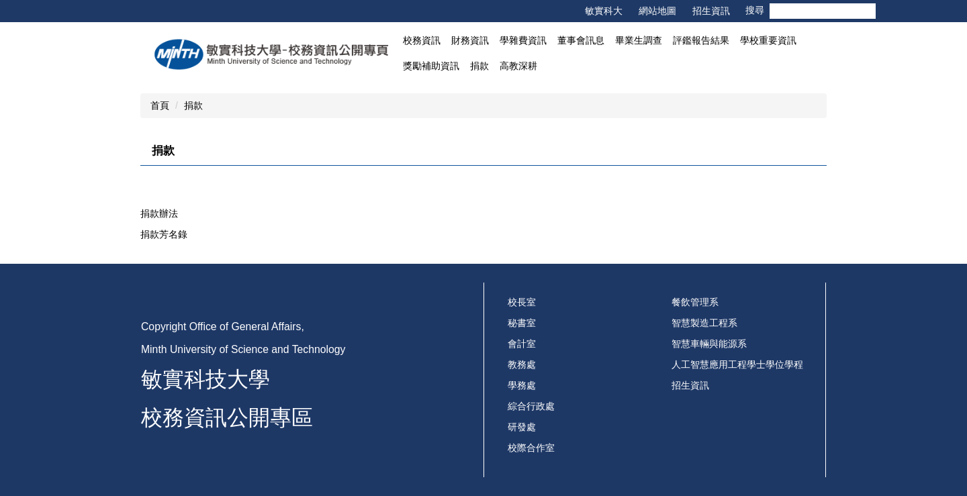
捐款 (193, 105)
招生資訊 (711, 10)
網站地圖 (657, 10)
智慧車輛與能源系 (709, 343)
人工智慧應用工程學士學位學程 (737, 364)
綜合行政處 (531, 406)
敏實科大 (604, 10)
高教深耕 (518, 65)
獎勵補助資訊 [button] (431, 65)
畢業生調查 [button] (638, 40)
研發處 (522, 426)
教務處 (522, 364)
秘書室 (522, 322)
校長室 (522, 302)
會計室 (522, 343)
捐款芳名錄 (163, 234)
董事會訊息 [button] (580, 40)
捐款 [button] (479, 65)
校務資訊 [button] (422, 40)
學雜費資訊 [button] (523, 40)
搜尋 (866, 11)
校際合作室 (531, 447)
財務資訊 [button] (470, 40)
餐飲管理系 (695, 302)
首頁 (159, 105)
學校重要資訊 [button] (768, 40)
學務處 (522, 385)
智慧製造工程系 (704, 322)
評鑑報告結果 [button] (701, 40)
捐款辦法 (159, 213)
